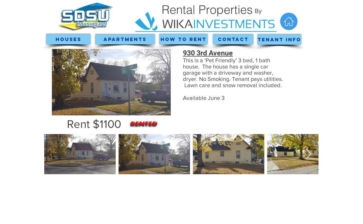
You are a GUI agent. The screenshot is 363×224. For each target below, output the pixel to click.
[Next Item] (308, 154)
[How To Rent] (183, 39)
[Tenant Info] (279, 40)
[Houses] (68, 39)
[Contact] (233, 39)
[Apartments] (125, 39)
